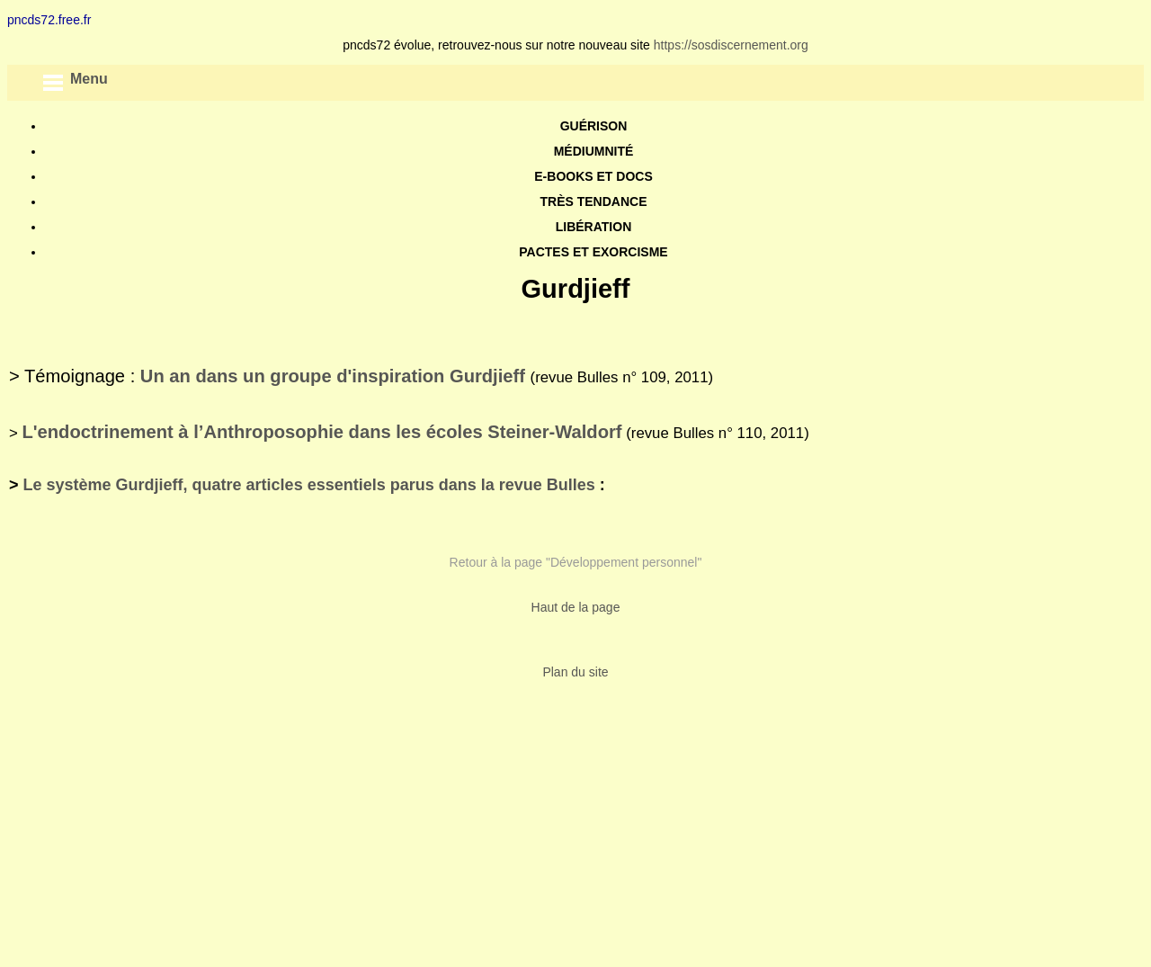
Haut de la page (575, 607)
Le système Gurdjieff (103, 485)
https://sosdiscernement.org (731, 45)
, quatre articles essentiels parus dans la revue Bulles (389, 485)
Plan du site (575, 672)
